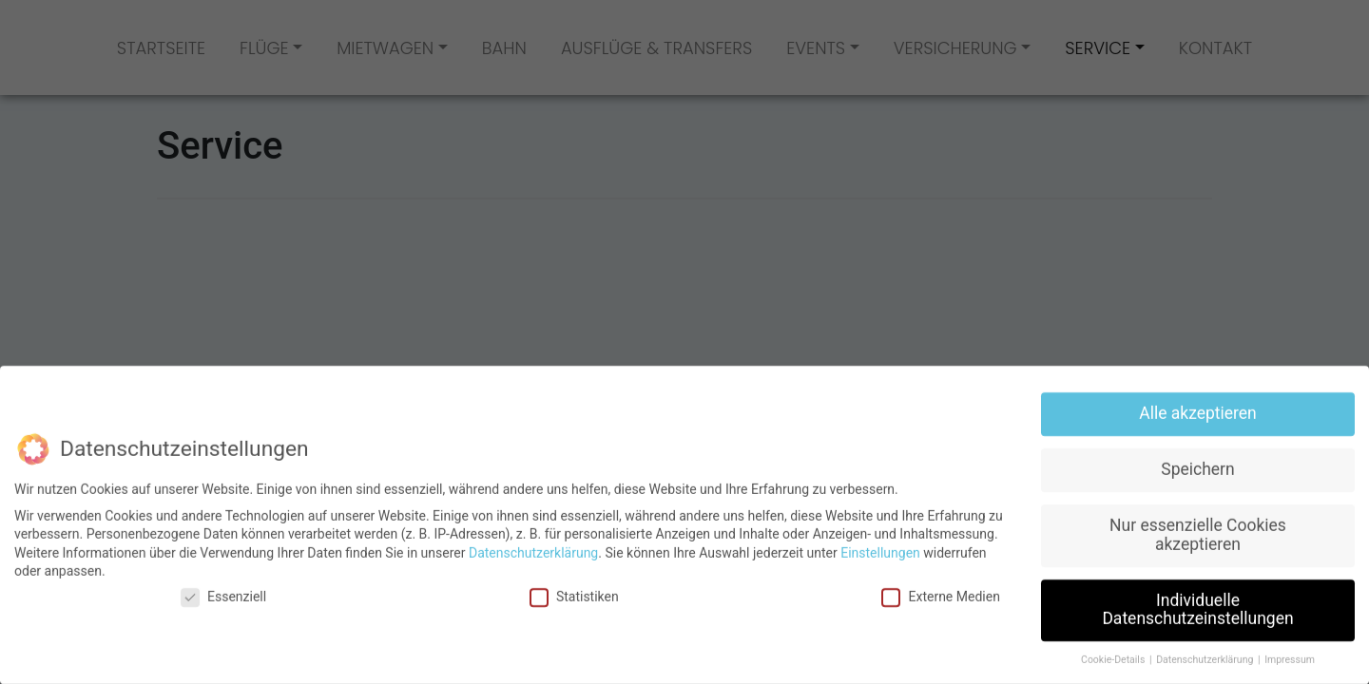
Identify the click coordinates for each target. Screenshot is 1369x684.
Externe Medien (940, 588)
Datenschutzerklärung (533, 543)
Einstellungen (880, 543)
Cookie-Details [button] (1114, 651)
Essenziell (223, 588)
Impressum (1289, 651)
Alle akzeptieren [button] (1198, 404)
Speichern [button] (1197, 460)
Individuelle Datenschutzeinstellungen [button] (1197, 600)
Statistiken (574, 588)
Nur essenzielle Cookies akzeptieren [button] (1197, 526)
